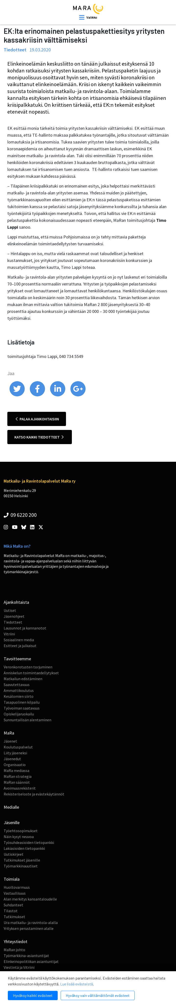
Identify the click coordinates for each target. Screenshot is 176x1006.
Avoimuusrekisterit (20, 788)
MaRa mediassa (16, 770)
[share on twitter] (17, 395)
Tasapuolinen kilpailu (22, 702)
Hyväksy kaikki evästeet (33, 995)
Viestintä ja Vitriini (19, 967)
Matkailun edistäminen (23, 678)
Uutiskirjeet (13, 854)
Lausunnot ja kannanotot (25, 628)
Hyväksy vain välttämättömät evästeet (98, 995)
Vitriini (9, 633)
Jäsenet (10, 741)
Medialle (11, 807)
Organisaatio (15, 764)
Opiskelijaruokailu (19, 713)
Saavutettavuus (17, 684)
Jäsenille (12, 822)
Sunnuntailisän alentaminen (27, 719)
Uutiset (10, 610)
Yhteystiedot (15, 941)
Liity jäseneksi (15, 752)
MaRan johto (14, 949)
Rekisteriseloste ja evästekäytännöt (34, 794)
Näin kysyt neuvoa (19, 836)
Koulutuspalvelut (18, 747)
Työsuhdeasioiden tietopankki (29, 842)
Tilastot (11, 910)
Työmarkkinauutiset (21, 866)
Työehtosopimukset (21, 830)
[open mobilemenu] (88, 17)
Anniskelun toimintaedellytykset (31, 672)
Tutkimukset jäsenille (22, 860)
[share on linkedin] (58, 395)
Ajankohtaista (16, 602)
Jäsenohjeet (14, 616)
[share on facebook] (38, 395)
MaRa (9, 733)
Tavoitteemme (17, 659)
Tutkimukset (14, 916)
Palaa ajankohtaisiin (37, 418)
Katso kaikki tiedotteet (39, 437)
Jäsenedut (12, 758)
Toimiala (12, 879)
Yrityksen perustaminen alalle (29, 928)
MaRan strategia (18, 776)
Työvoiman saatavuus (22, 708)
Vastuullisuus (15, 893)
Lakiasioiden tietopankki (24, 848)
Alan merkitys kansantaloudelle (30, 899)
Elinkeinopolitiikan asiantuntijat (31, 961)
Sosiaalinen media (19, 639)
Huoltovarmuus (17, 887)
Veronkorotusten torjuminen (28, 666)
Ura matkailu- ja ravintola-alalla (31, 922)
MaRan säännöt (17, 782)
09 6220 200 (20, 515)
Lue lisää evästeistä (76, 984)
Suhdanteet (13, 904)
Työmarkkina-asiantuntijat (26, 955)
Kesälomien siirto (18, 696)
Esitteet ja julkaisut (20, 645)
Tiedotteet (13, 622)
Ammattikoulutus (19, 690)
